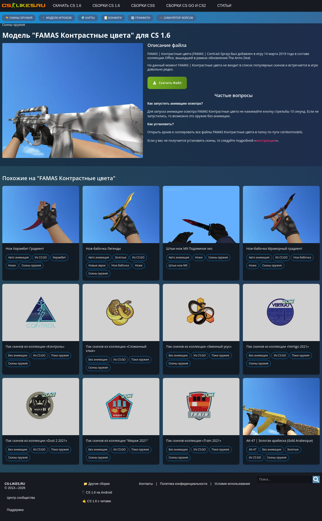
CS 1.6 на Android (99, 492)
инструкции (266, 140)
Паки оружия (60, 355)
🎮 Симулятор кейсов (176, 17)
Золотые (120, 257)
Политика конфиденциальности (183, 484)
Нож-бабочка (120, 265)
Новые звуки (97, 265)
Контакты (146, 484)
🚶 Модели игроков (57, 17)
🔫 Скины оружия (18, 17)
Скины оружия (13, 24)
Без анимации (17, 355)
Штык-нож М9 (178, 265)
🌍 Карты (88, 17)
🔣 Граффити (140, 17)
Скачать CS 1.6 (67, 6)
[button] (167, 83)
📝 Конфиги (113, 17)
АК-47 (252, 449)
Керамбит (59, 257)
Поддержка (15, 510)
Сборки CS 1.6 (106, 6)
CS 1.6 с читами (99, 501)
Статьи (224, 6)
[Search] (316, 479)
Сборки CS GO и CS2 (186, 6)
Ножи (12, 265)
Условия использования (232, 484)
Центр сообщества (21, 497)
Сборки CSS (143, 6)
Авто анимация (18, 257)
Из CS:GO (41, 257)
